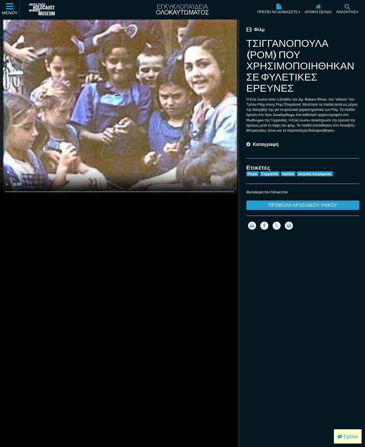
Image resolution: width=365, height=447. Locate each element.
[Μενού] (10, 9)
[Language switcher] (289, 226)
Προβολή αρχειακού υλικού (302, 205)
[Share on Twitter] (277, 226)
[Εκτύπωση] (252, 226)
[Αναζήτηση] (347, 9)
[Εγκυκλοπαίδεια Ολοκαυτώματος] (182, 9)
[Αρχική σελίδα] (318, 9)
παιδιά (288, 174)
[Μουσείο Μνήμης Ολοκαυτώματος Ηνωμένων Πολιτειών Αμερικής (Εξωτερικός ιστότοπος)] (42, 9)
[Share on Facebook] (264, 226)
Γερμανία (269, 174)
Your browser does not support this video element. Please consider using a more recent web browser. (119, 108)
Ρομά (252, 174)
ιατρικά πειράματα (314, 174)
